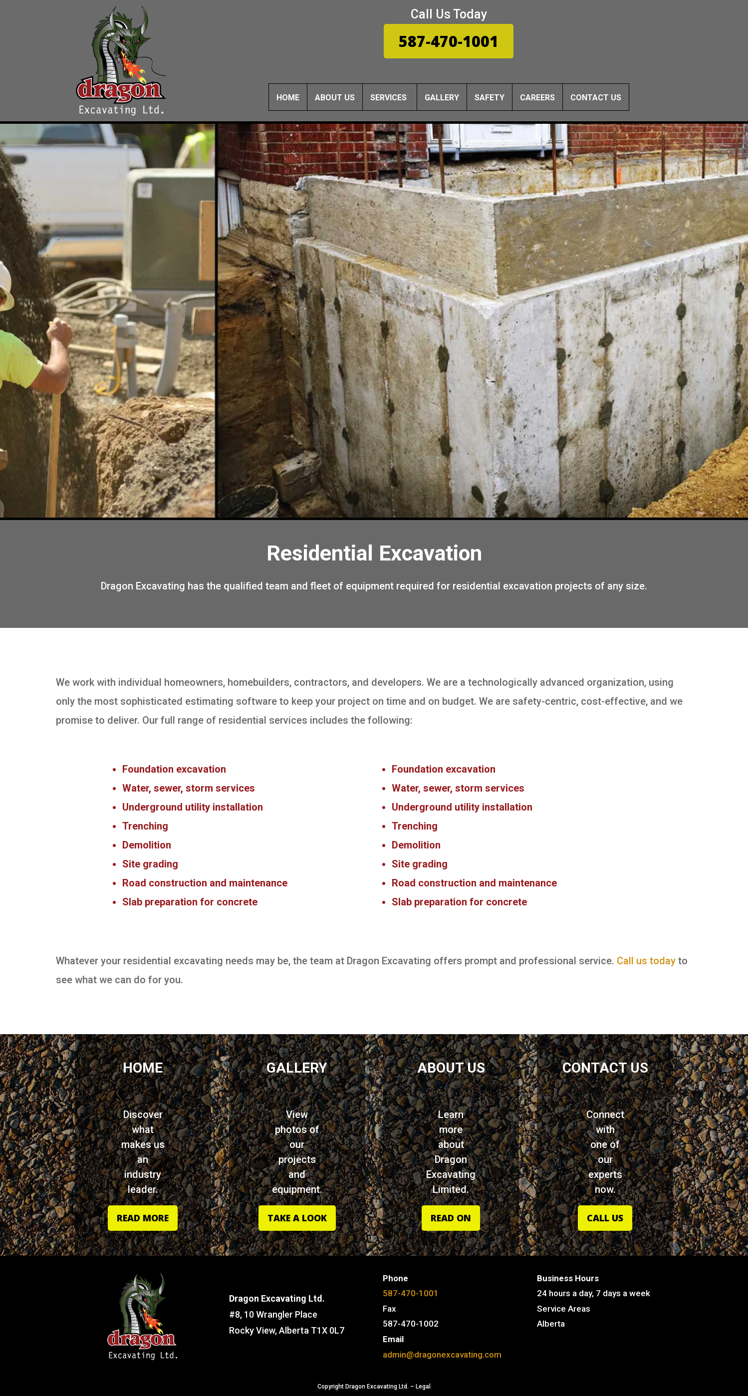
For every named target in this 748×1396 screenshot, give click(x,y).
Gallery (442, 97)
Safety (489, 97)
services (388, 97)
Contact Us (595, 97)
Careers (537, 97)
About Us (335, 97)
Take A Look (297, 1218)
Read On (451, 1218)
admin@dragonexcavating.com (442, 1355)
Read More (143, 1218)
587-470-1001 (449, 41)
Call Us (605, 1218)
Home (287, 97)
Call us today (646, 961)
